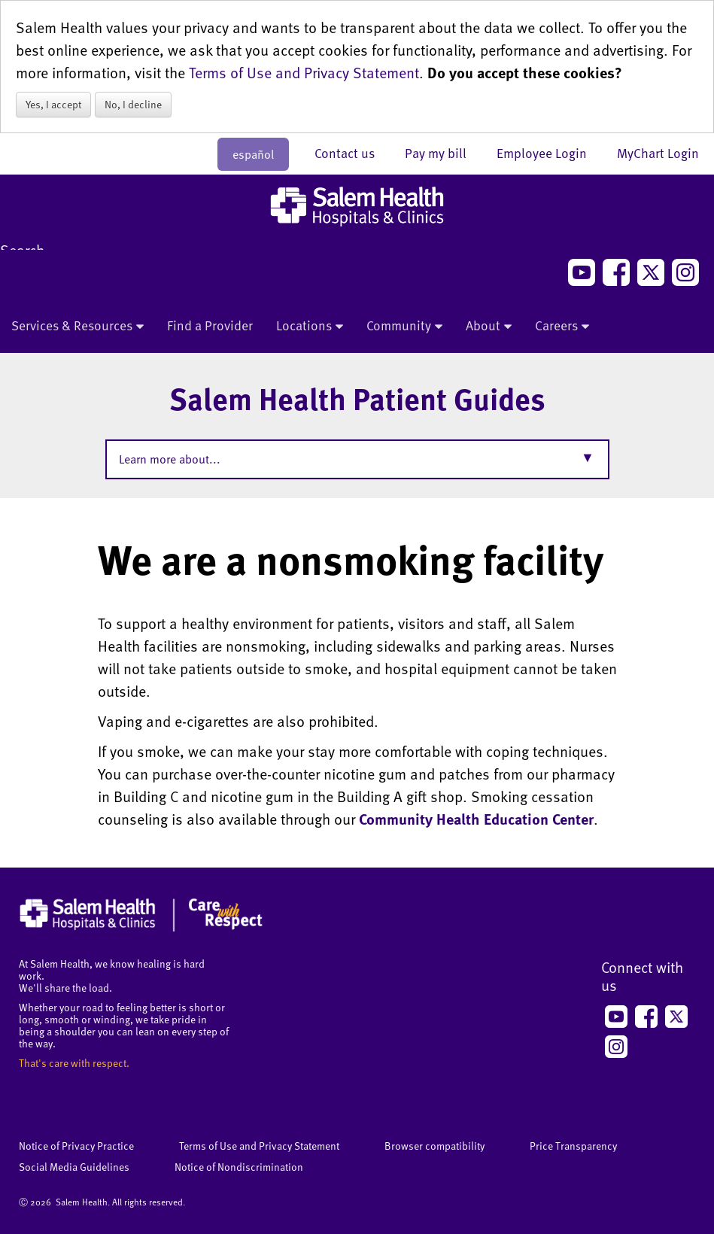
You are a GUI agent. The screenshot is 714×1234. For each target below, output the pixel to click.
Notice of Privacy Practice (76, 1145)
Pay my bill (443, 153)
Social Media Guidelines (74, 1167)
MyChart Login (658, 153)
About (489, 326)
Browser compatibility (434, 1145)
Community (404, 326)
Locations (309, 326)
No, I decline (133, 104)
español (253, 154)
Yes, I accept (53, 104)
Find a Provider (210, 325)
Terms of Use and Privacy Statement (304, 72)
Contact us (352, 153)
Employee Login (549, 153)
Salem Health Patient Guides (357, 398)
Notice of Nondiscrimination (239, 1167)
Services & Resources (77, 326)
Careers (562, 326)
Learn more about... (169, 459)
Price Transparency (573, 1145)
